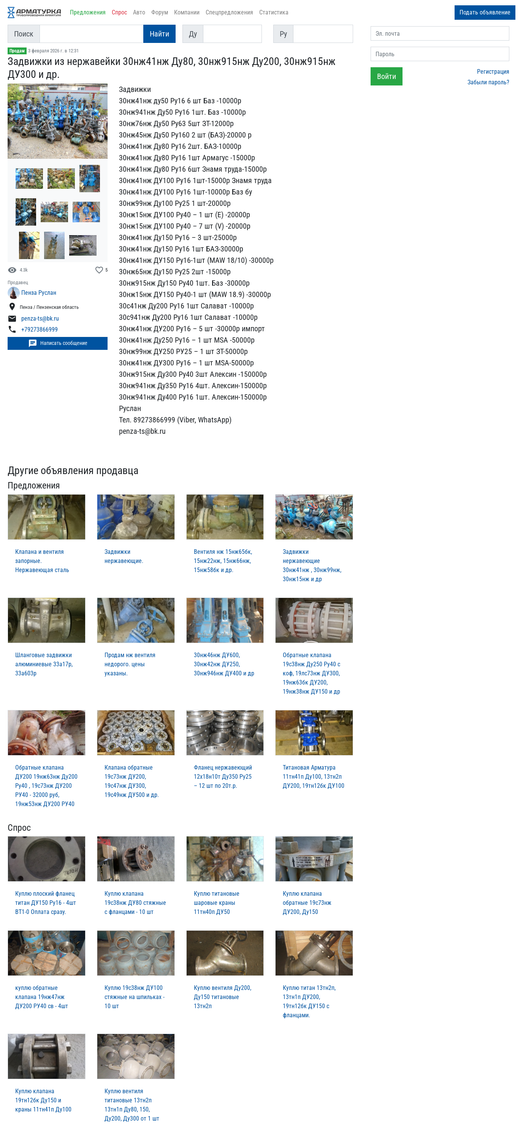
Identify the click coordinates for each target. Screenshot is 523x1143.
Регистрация (493, 71)
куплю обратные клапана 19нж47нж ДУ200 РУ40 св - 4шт (41, 997)
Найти (159, 33)
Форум (159, 12)
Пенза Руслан (38, 292)
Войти (386, 76)
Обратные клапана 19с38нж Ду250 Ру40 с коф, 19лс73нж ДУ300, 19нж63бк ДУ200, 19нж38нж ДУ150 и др (311, 673)
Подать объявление (485, 12)
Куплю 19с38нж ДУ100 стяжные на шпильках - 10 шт (135, 997)
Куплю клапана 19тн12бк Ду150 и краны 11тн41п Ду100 (43, 1100)
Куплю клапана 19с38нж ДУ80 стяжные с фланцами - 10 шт (135, 902)
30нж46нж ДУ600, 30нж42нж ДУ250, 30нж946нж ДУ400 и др (224, 664)
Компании (187, 12)
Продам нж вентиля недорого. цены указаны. (130, 664)
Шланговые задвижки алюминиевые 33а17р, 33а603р (44, 664)
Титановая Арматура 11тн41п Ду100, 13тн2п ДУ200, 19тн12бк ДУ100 (313, 776)
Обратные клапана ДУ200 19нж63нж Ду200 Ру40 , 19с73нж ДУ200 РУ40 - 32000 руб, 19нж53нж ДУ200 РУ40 (46, 786)
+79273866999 (39, 330)
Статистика (273, 12)
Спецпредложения (229, 12)
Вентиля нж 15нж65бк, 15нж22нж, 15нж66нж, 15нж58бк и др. (223, 561)
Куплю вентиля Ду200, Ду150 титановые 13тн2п (222, 997)
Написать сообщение (57, 343)
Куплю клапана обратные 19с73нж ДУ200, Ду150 (307, 902)
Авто (139, 12)
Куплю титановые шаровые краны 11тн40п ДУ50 (216, 902)
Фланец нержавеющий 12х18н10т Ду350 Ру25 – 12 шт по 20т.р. (223, 776)
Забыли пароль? (488, 82)
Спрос (119, 12)
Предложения (88, 12)
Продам (17, 51)
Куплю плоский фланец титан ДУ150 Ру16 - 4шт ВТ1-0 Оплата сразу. (45, 902)
